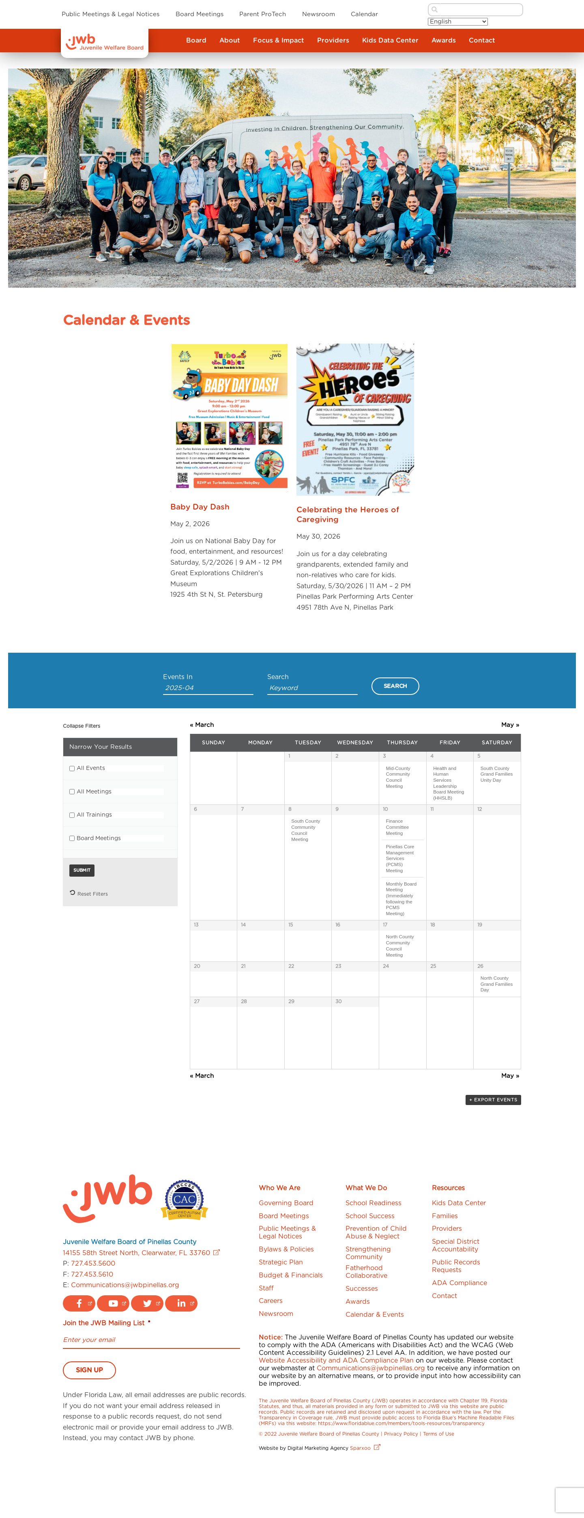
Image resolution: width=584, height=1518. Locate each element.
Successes (362, 1340)
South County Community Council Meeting (305, 835)
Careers (271, 1353)
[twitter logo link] (147, 1356)
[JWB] (105, 48)
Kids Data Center (390, 40)
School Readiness (374, 1255)
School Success (370, 1268)
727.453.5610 (92, 1326)
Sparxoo (365, 1500)
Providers (333, 40)
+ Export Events (493, 1152)
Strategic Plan (281, 1314)
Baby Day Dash (200, 507)
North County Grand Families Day (497, 1009)
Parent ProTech (262, 14)
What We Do (366, 1240)
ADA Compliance (459, 1335)
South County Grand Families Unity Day (497, 774)
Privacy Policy (401, 1486)
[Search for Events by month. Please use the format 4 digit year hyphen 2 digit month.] (208, 688)
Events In (178, 677)
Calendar (364, 14)
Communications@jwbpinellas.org (125, 1337)
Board (196, 40)
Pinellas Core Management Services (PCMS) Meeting (400, 864)
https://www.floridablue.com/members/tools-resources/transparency (401, 1475)
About (229, 40)
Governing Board (286, 1255)
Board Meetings (199, 14)
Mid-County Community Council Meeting (398, 777)
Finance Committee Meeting (397, 832)
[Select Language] (458, 22)
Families (445, 1268)
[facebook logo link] (79, 1356)
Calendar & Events (375, 1366)
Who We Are (279, 1240)
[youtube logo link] (113, 1356)
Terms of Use (438, 1486)
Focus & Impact (278, 40)
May (510, 725)
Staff (266, 1340)
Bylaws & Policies (286, 1302)
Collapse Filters (81, 726)
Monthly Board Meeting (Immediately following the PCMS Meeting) (401, 904)
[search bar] (482, 9)
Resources (448, 1240)
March (202, 725)
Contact (482, 40)
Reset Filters (88, 893)
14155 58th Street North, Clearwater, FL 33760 (141, 1305)
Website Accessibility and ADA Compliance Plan (336, 1413)
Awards (444, 40)
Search (278, 677)
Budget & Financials (291, 1327)
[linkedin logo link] (181, 1356)
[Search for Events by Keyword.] (312, 688)
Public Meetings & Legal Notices (110, 14)
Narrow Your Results (100, 747)
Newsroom (318, 14)
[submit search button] (434, 9)
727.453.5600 (93, 1316)
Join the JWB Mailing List (106, 1375)
